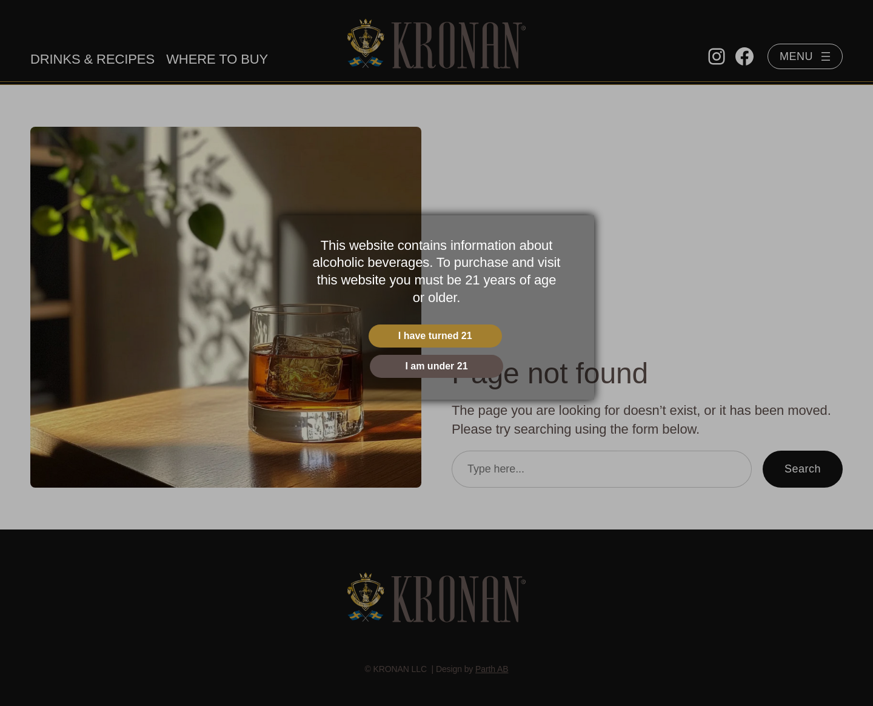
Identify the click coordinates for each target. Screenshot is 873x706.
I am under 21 (436, 366)
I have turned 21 (435, 336)
